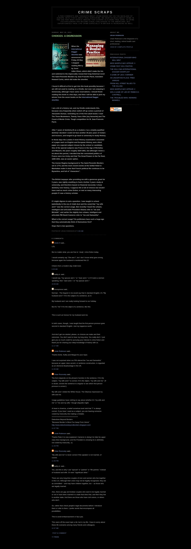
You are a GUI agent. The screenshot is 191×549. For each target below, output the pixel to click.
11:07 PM (55, 428)
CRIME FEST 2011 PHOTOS (121, 66)
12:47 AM (55, 528)
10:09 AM (55, 284)
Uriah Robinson (60, 351)
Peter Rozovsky (60, 374)
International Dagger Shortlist (76, 52)
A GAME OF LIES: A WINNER (121, 75)
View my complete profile (121, 47)
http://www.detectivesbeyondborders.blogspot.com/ (71, 425)
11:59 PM (55, 461)
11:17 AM (55, 346)
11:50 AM (55, 369)
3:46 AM (80, 231)
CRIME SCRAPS (95, 12)
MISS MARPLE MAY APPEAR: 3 (122, 63)
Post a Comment (59, 533)
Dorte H (57, 243)
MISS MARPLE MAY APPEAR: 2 (122, 89)
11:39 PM (55, 446)
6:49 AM (55, 269)
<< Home (55, 537)
